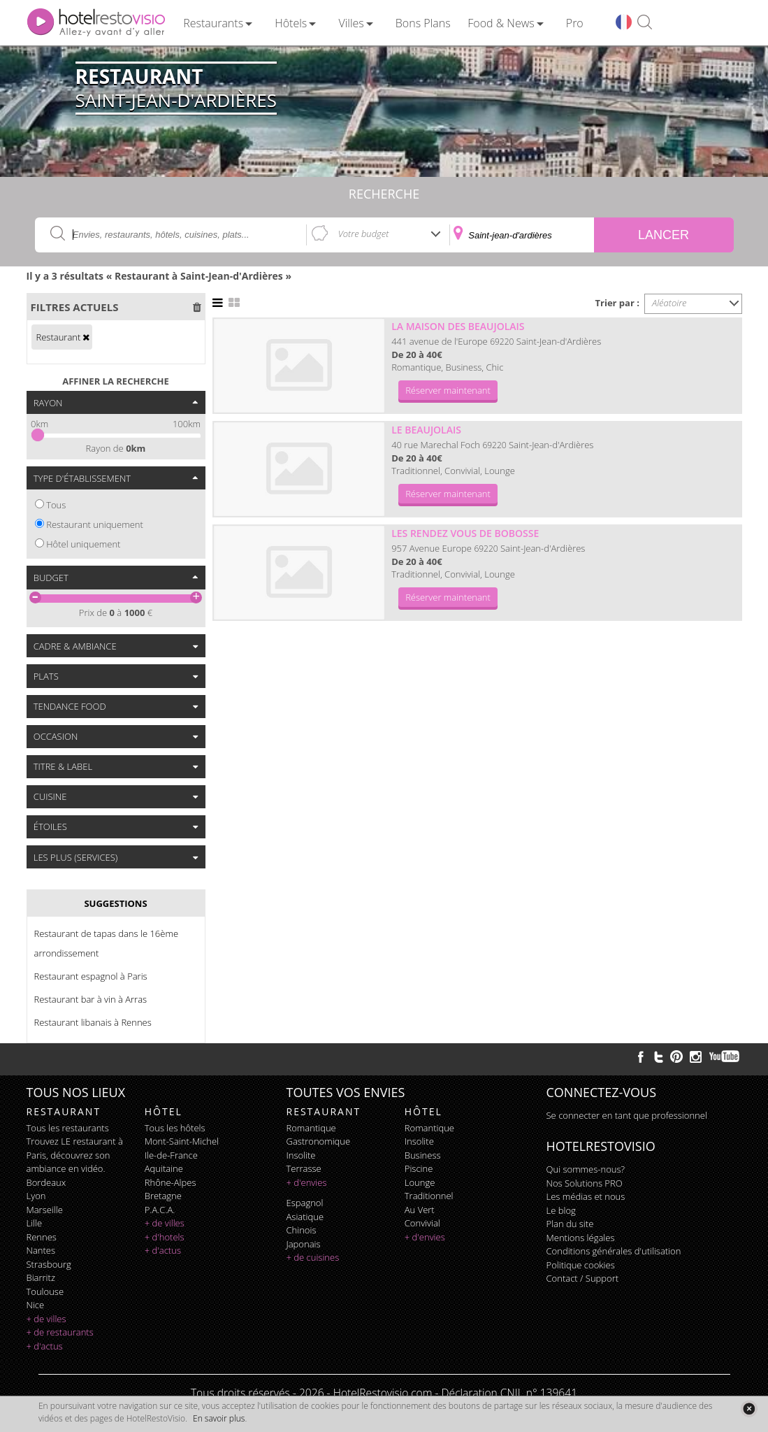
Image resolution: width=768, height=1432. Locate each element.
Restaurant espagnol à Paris (90, 976)
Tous (56, 505)
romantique (311, 1128)
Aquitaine (164, 1168)
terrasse (304, 1168)
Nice (36, 1304)
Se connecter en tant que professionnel (626, 1115)
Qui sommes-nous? (585, 1169)
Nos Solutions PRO (584, 1183)
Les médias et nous (585, 1196)
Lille (35, 1223)
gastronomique (319, 1141)
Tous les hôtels (175, 1128)
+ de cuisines (313, 1257)
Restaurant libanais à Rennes (93, 1022)
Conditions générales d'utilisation (613, 1251)
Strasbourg (49, 1264)
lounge (420, 1182)
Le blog (561, 1210)
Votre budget (363, 233)
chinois (302, 1230)
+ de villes (46, 1318)
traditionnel (429, 1195)
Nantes (41, 1250)
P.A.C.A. (160, 1209)
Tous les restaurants (68, 1128)
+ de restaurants (60, 1332)
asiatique (305, 1216)
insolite (301, 1155)
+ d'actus (45, 1346)
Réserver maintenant (448, 390)
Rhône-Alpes (170, 1182)
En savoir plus (219, 1418)
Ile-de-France (171, 1155)
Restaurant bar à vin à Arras (90, 999)
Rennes (42, 1237)
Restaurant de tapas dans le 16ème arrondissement (106, 943)
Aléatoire (669, 302)
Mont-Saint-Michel (182, 1141)
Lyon (36, 1195)
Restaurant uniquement (94, 524)
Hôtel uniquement (83, 544)
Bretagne (163, 1195)
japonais (304, 1244)
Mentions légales (580, 1237)
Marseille (45, 1209)
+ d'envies (307, 1182)
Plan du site (570, 1223)
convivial (422, 1223)
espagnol (305, 1202)
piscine (419, 1168)
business (423, 1155)
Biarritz (41, 1277)
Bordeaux (46, 1182)
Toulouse (45, 1291)
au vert (420, 1209)
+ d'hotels (164, 1237)
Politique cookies (580, 1265)
